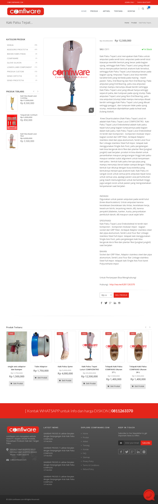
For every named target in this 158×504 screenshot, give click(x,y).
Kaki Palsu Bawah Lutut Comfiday (28, 97)
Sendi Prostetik (22, 80)
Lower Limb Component (22, 67)
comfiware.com (18, 499)
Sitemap (86, 457)
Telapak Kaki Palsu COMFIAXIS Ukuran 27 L (115, 369)
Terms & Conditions (91, 465)
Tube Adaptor (42, 366)
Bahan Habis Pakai (22, 54)
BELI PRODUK (121, 295)
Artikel (85, 441)
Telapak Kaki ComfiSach (28, 115)
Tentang (86, 445)
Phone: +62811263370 (19, 454)
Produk (134, 23)
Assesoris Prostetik (22, 49)
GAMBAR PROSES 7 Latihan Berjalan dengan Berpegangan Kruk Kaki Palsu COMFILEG (59, 450)
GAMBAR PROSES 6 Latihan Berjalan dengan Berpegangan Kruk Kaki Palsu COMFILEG (59, 465)
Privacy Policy (88, 461)
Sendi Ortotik (22, 76)
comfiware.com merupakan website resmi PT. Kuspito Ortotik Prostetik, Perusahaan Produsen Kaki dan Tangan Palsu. (22, 439)
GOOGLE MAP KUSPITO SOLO (23, 449)
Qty (106, 295)
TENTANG (120, 11)
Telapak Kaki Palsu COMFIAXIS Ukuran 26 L (139, 369)
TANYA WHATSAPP (143, 2)
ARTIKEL (108, 11)
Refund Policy (88, 469)
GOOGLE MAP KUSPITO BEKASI (23, 452)
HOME (85, 11)
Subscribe (146, 443)
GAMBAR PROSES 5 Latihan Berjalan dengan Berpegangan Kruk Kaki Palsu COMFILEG (59, 479)
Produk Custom (22, 71)
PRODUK (96, 11)
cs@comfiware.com (15, 2)
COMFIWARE (22, 58)
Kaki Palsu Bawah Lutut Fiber (28, 135)
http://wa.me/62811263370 (122, 284)
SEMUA (22, 45)
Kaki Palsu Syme (67, 366)
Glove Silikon (22, 62)
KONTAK (133, 11)
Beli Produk (18, 383)
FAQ (84, 453)
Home (127, 23)
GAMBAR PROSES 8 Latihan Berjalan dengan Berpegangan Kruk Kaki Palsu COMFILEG (59, 436)
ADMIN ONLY (129, 2)
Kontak (86, 449)
